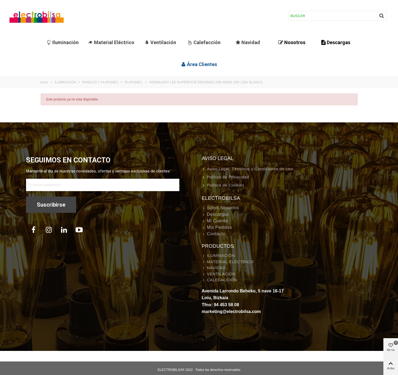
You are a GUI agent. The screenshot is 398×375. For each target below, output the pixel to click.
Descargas (335, 42)
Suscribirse (51, 204)
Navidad (247, 42)
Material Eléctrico (111, 42)
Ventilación (160, 42)
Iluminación (62, 42)
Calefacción (204, 42)
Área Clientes (199, 64)
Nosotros (291, 42)
